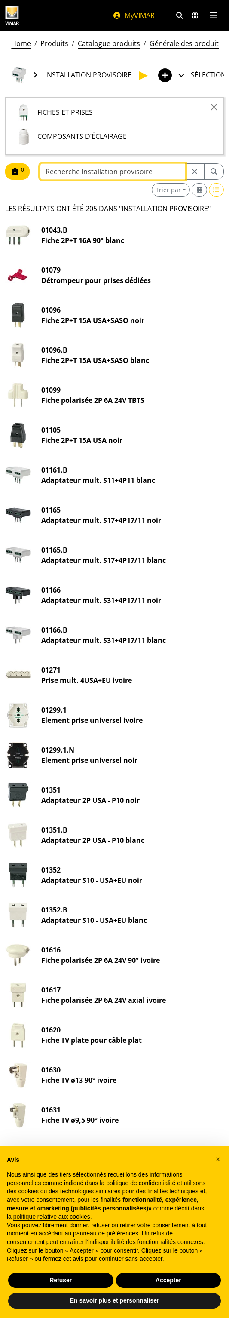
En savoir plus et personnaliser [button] (114, 1300)
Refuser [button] (60, 1280)
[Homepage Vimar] (12, 15)
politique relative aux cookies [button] (51, 1216)
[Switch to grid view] (199, 190)
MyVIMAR (134, 15)
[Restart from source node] (195, 171)
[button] (218, 1159)
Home (21, 43)
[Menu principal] (213, 15)
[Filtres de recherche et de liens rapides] (179, 15)
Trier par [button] (168, 190)
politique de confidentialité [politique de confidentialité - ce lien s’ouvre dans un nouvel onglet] (140, 1183)
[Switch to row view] (216, 190)
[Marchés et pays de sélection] (195, 15)
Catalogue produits (109, 43)
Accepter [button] (168, 1280)
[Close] (214, 107)
